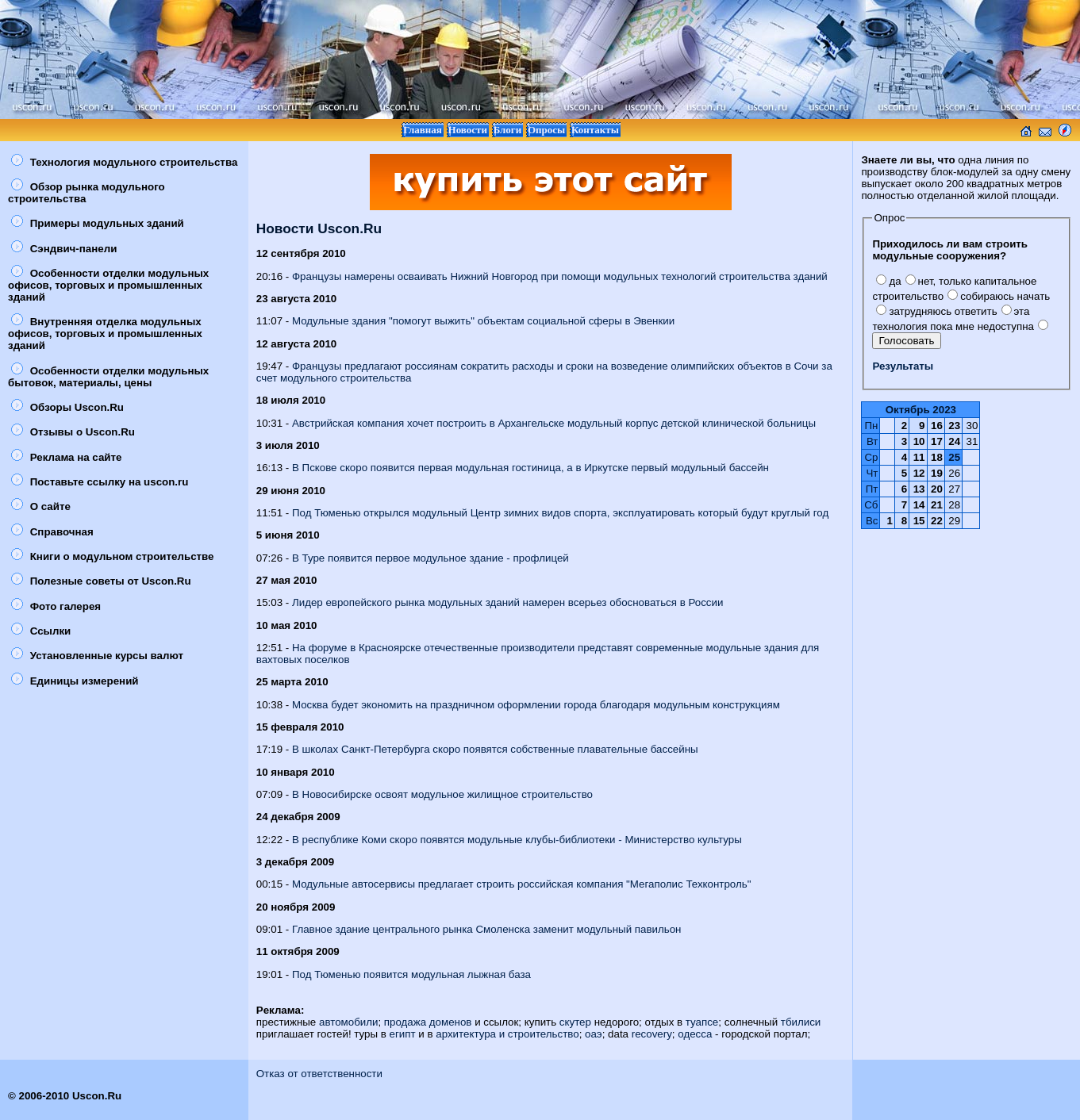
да (888, 281)
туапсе (702, 1022)
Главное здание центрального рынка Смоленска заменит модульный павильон (486, 929)
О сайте (41, 506)
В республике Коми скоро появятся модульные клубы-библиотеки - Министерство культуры (517, 840)
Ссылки (41, 631)
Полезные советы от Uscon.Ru (101, 581)
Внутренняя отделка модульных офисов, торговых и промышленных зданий (105, 333)
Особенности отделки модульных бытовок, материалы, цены (108, 377)
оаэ (593, 1034)
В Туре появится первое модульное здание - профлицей (430, 558)
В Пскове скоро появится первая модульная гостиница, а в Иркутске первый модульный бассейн (530, 468)
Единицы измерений (75, 681)
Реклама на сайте (66, 457)
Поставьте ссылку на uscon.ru (99, 482)
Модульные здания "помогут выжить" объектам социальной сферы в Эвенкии (483, 321)
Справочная (52, 532)
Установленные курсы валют (97, 656)
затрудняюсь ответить (936, 311)
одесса (695, 1034)
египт (403, 1034)
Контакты (595, 130)
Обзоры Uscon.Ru (67, 407)
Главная (422, 130)
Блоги (508, 130)
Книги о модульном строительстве (112, 556)
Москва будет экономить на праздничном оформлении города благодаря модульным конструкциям (536, 705)
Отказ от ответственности (319, 1074)
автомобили (348, 1022)
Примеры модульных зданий (97, 223)
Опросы (546, 130)
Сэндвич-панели (64, 249)
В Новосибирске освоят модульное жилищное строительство (442, 794)
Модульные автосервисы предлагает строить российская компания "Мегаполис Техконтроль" (521, 884)
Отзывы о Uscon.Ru (73, 432)
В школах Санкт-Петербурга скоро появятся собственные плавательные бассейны (495, 749)
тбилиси (801, 1022)
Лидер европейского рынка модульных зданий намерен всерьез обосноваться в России (507, 602)
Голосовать (906, 341)
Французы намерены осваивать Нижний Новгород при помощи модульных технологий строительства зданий (560, 276)
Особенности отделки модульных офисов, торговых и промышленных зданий (108, 285)
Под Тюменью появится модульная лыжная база (411, 974)
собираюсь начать (998, 296)
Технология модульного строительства (124, 162)
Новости (467, 130)
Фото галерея (56, 606)
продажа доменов (428, 1022)
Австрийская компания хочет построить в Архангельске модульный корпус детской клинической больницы (554, 423)
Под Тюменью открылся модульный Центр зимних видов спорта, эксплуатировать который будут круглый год (560, 513)
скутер (575, 1022)
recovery (652, 1034)
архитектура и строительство (507, 1034)
